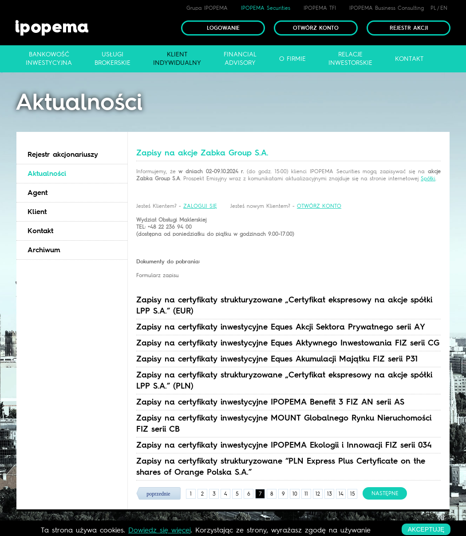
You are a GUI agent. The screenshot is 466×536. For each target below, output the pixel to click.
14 (341, 494)
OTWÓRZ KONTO (319, 206)
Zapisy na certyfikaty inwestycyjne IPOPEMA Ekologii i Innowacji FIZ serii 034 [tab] (284, 445)
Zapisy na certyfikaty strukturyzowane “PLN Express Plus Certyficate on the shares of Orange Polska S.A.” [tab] (280, 466)
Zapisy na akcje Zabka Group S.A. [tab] (202, 153)
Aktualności (47, 173)
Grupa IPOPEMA (207, 8)
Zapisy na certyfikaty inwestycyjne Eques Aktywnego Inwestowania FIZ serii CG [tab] (287, 343)
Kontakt (40, 230)
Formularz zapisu (157, 275)
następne (385, 493)
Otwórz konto (316, 28)
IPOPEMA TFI (320, 8)
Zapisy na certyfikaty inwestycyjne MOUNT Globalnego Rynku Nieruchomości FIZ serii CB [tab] (283, 423)
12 (318, 494)
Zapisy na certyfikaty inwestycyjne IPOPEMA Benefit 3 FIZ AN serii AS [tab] (270, 402)
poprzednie (158, 494)
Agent (37, 192)
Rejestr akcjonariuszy (63, 154)
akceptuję (426, 529)
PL (433, 8)
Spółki (428, 178)
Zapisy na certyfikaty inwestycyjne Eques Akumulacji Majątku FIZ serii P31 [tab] (277, 359)
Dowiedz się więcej (159, 530)
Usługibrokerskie (112, 59)
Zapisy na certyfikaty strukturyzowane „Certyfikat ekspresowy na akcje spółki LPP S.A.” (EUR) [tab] (284, 305)
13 (329, 494)
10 (294, 494)
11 (306, 494)
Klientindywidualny (177, 59)
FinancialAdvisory (240, 59)
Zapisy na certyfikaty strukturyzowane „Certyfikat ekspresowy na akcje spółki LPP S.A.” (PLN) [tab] (284, 380)
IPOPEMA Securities (265, 8)
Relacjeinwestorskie (350, 59)
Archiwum (44, 250)
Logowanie (223, 28)
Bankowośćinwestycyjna (49, 59)
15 (352, 494)
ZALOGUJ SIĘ (200, 206)
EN (443, 8)
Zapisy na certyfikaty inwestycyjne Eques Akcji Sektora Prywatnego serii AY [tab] (280, 327)
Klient (37, 211)
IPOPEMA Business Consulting (386, 8)
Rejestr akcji (409, 28)
